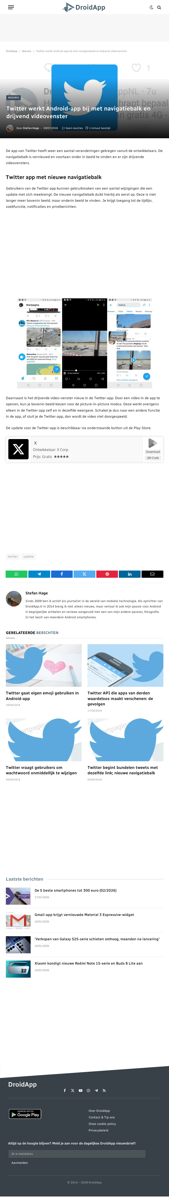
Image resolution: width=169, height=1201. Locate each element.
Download (153, 452)
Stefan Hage (31, 128)
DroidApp (11, 51)
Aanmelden (19, 1163)
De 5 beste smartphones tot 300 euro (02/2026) (76, 890)
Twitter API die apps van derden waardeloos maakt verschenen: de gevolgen (120, 699)
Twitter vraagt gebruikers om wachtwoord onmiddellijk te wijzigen (41, 770)
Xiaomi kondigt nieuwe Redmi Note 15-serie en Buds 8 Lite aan (89, 963)
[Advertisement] (84, 28)
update (28, 556)
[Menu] (11, 7)
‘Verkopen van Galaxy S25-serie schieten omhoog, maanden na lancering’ (97, 939)
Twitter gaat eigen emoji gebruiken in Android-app (42, 696)
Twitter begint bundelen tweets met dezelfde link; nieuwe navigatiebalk (123, 770)
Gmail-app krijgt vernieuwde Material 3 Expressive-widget (84, 915)
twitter (13, 556)
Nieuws (26, 51)
